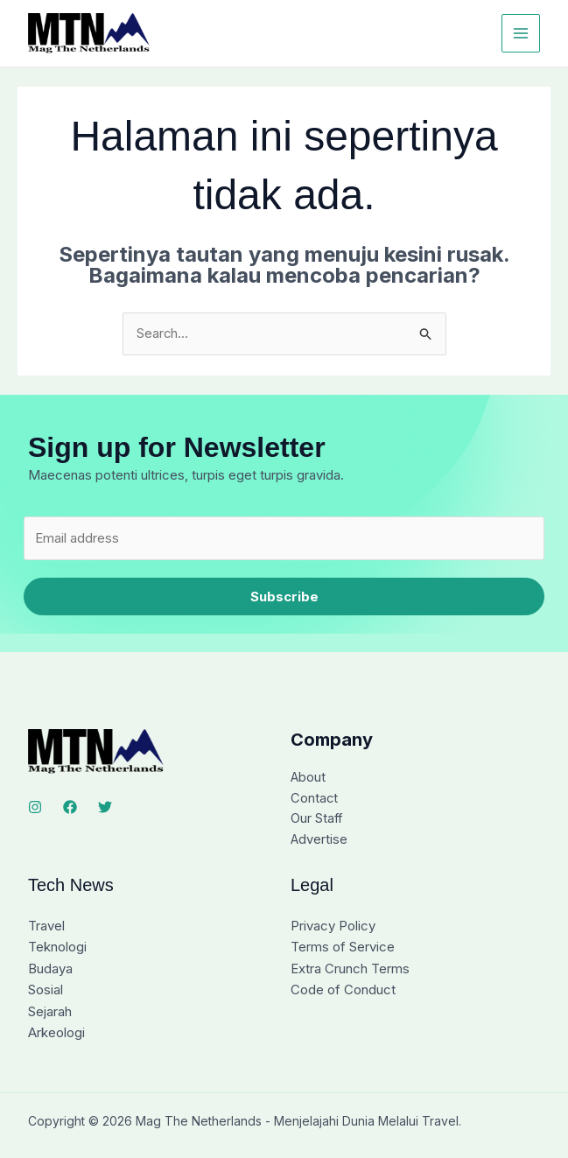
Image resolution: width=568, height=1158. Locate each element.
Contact (315, 799)
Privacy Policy (333, 928)
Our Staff (317, 820)
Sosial (45, 991)
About (308, 778)
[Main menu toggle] (521, 33)
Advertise (319, 841)
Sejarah (50, 1012)
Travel (46, 928)
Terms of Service (343, 949)
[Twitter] (105, 808)
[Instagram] (35, 808)
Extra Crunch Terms (350, 970)
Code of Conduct (343, 991)
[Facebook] (70, 808)
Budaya (50, 970)
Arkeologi (56, 1033)
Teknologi (57, 949)
